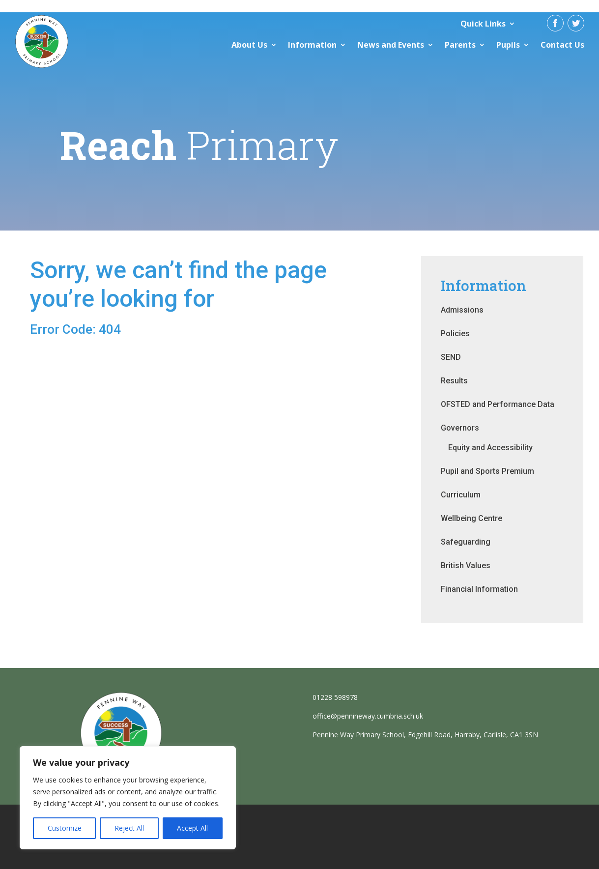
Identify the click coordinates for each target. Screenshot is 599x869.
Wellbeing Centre (471, 518)
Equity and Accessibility (490, 447)
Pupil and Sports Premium (487, 471)
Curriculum (461, 494)
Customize (65, 828)
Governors (460, 428)
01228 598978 (335, 697)
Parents (460, 44)
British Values (465, 565)
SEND (451, 357)
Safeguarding (465, 542)
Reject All (129, 828)
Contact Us (562, 44)
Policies (455, 333)
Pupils (508, 44)
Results (454, 380)
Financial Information (479, 589)
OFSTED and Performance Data (497, 404)
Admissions (462, 310)
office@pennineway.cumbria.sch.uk (368, 716)
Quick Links (483, 23)
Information (312, 44)
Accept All (192, 828)
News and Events (390, 44)
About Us (249, 44)
